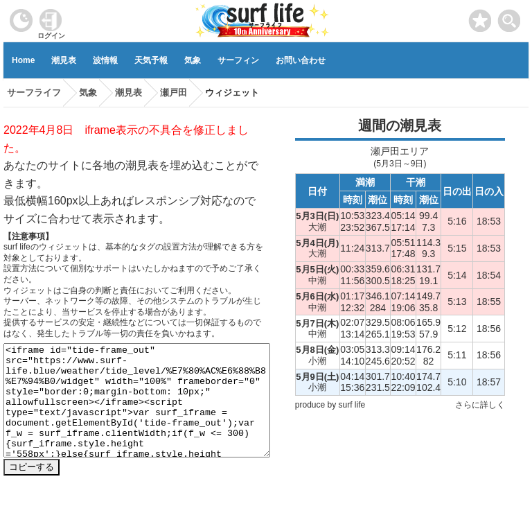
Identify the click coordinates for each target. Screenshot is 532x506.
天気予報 (151, 60)
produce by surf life (330, 405)
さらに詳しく (480, 405)
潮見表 (63, 60)
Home (23, 60)
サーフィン (238, 60)
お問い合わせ (301, 60)
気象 (192, 60)
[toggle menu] (509, 17)
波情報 (105, 60)
